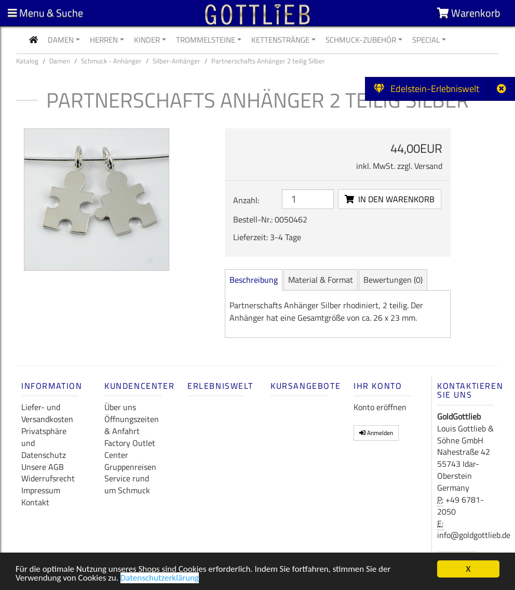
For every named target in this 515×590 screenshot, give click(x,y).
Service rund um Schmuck (127, 484)
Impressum (40, 490)
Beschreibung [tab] (253, 279)
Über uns (120, 407)
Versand (428, 166)
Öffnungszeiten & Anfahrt (131, 425)
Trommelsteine (205, 40)
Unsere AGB (42, 467)
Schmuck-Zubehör (361, 40)
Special (426, 40)
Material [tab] (320, 279)
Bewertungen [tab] (393, 279)
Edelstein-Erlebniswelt (426, 89)
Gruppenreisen (130, 467)
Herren (104, 40)
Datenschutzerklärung (159, 579)
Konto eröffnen (380, 407)
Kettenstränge (280, 40)
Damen (61, 40)
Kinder (147, 40)
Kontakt (35, 502)
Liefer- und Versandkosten (47, 413)
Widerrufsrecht (48, 478)
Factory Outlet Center (129, 449)
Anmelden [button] (376, 433)
